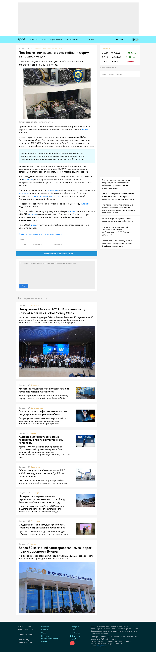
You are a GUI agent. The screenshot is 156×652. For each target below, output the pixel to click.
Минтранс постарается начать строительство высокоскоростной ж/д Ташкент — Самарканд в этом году (42, 499)
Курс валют (106, 49)
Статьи (44, 39)
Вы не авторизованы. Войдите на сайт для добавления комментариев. (56, 272)
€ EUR (105, 57)
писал (33, 225)
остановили (53, 190)
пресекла (28, 179)
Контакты (118, 74)
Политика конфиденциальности (49, 637)
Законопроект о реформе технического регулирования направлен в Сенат (43, 413)
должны (72, 211)
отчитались (24, 193)
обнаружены (41, 196)
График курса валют (108, 67)
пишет (85, 129)
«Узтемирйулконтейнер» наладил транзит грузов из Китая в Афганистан (44, 390)
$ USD (105, 53)
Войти (23, 286)
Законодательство (38, 408)
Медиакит (111, 74)
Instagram (75, 633)
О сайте (44, 633)
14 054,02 (116, 57)
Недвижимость (57, 39)
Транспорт (35, 385)
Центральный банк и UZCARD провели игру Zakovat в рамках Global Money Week (52, 311)
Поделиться (55, 244)
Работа (44, 642)
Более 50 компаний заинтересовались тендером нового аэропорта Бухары (55, 549)
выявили (85, 204)
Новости (34, 39)
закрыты (54, 196)
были (32, 196)
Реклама (103, 74)
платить (33, 214)
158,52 (114, 61)
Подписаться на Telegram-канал (56, 254)
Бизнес (34, 433)
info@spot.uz (101, 646)
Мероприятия (72, 39)
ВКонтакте (75, 636)
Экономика (35, 521)
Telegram (74, 627)
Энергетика (35, 467)
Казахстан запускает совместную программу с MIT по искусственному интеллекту (41, 439)
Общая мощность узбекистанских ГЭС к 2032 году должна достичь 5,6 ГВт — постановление (42, 473)
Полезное (35, 305)
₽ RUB (105, 61)
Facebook (74, 630)
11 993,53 (115, 53)
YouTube (74, 639)
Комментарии (37, 244)
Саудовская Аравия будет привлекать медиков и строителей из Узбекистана (42, 526)
